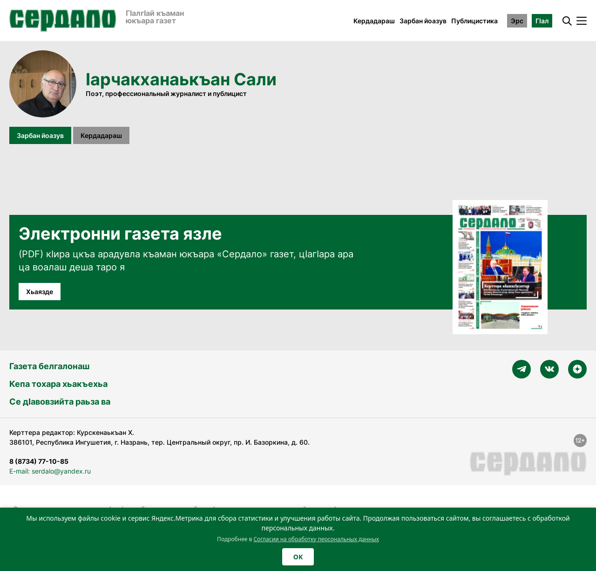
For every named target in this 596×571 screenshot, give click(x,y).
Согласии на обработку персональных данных (316, 539)
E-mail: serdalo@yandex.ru (50, 471)
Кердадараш (374, 21)
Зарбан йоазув (423, 21)
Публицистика (474, 21)
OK (298, 556)
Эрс (517, 21)
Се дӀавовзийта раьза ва (59, 401)
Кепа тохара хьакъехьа (58, 384)
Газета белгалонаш (49, 366)
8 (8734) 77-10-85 (38, 461)
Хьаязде (39, 292)
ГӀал (542, 21)
